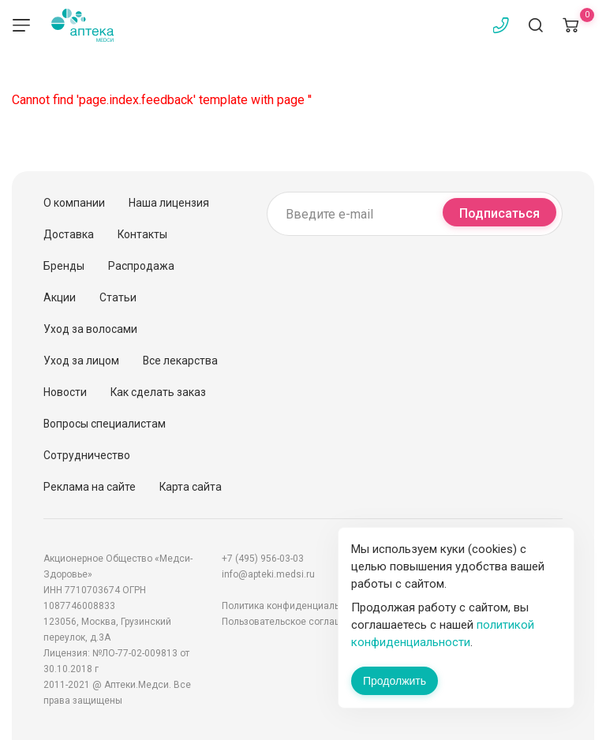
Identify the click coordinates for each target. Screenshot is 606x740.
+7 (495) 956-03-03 (263, 558)
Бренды (63, 266)
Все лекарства (180, 360)
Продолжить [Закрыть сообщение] (394, 681)
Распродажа (141, 266)
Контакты (142, 234)
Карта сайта (190, 486)
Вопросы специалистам (104, 423)
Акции (59, 297)
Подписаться (499, 213)
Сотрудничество (86, 455)
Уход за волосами (90, 329)
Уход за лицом (81, 360)
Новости (65, 392)
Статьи (118, 297)
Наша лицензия (169, 202)
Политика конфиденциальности (293, 605)
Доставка (68, 234)
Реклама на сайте (89, 486)
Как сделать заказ (158, 392)
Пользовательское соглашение (293, 621)
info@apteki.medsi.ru (268, 574)
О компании (74, 202)
